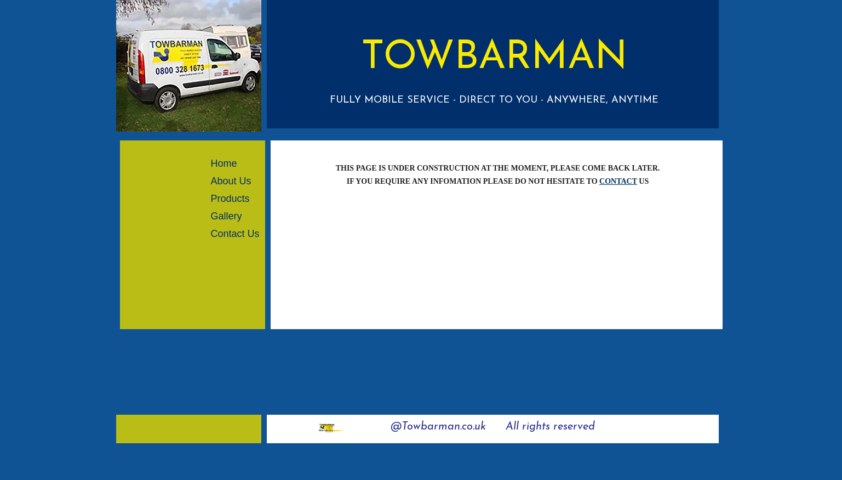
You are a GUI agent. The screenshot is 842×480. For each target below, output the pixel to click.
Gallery (226, 216)
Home (224, 163)
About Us (231, 181)
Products (230, 198)
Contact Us (235, 233)
